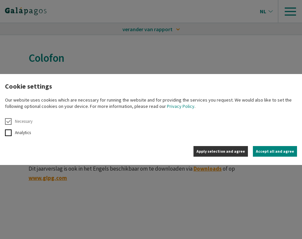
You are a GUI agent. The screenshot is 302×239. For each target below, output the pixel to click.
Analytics (18, 132)
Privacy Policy (180, 106)
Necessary (19, 121)
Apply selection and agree (220, 151)
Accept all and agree (275, 151)
